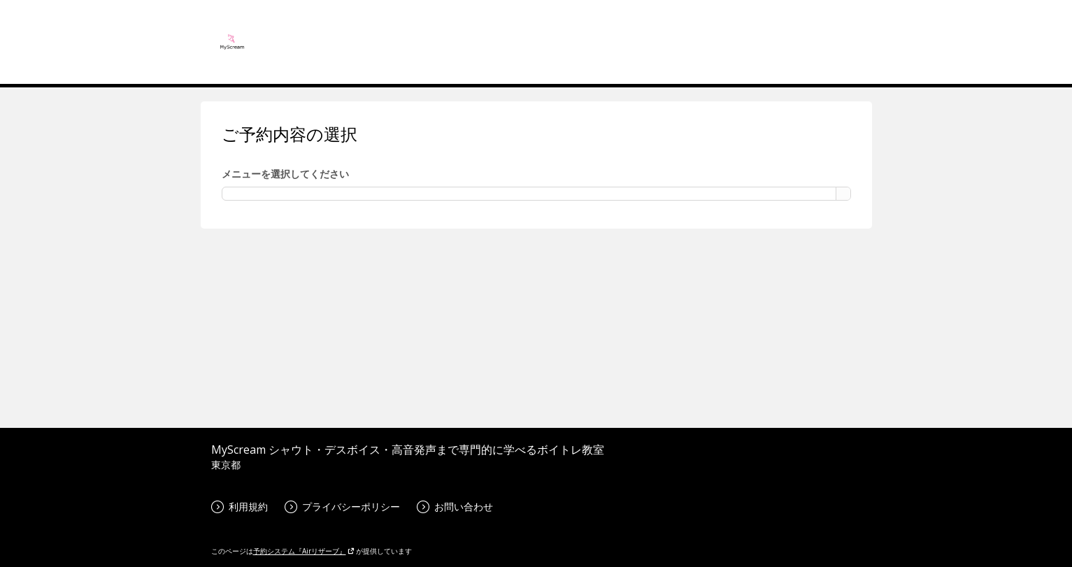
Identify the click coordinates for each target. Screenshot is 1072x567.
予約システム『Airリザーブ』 (304, 551)
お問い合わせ (455, 506)
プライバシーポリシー (342, 506)
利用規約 (239, 506)
